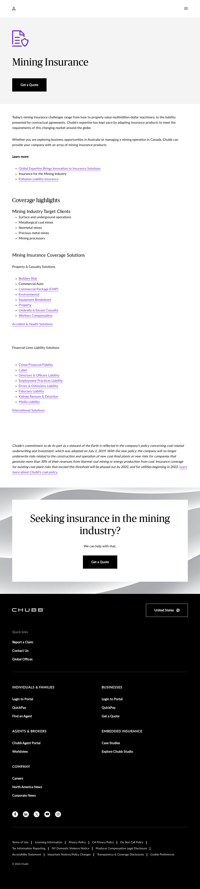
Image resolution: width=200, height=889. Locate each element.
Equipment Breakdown (35, 299)
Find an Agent (22, 716)
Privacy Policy (77, 842)
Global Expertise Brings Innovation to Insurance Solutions (60, 168)
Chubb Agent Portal (26, 743)
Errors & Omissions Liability (38, 386)
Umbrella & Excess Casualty (38, 310)
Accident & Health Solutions (32, 324)
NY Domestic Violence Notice (70, 848)
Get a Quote (110, 716)
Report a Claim (22, 642)
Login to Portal (22, 699)
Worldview (20, 751)
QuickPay (19, 707)
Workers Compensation (35, 315)
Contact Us (20, 650)
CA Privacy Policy (103, 842)
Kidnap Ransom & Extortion (38, 396)
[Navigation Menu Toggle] (186, 9)
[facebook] (15, 814)
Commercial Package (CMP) (38, 289)
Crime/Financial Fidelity (36, 365)
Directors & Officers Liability (39, 375)
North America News (27, 787)
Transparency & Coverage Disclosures (120, 854)
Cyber (23, 370)
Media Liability (29, 402)
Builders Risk (28, 278)
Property (25, 305)
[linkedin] (26, 814)
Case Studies (111, 743)
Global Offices (22, 659)
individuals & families (33, 687)
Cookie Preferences (162, 854)
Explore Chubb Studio (117, 751)
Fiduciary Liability (31, 391)
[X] (37, 814)
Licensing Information (48, 842)
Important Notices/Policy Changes (69, 854)
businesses (112, 687)
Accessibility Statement (26, 854)
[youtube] (47, 814)
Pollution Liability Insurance (38, 179)
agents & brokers (29, 731)
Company (21, 766)
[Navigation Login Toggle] (13, 9)
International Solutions (28, 410)
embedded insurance (122, 731)
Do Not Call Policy (131, 842)
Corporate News (24, 795)
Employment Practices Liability (41, 380)
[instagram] (58, 814)
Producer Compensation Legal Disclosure (121, 848)
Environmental (29, 294)
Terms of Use (20, 842)
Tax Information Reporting (28, 848)
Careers (17, 778)
